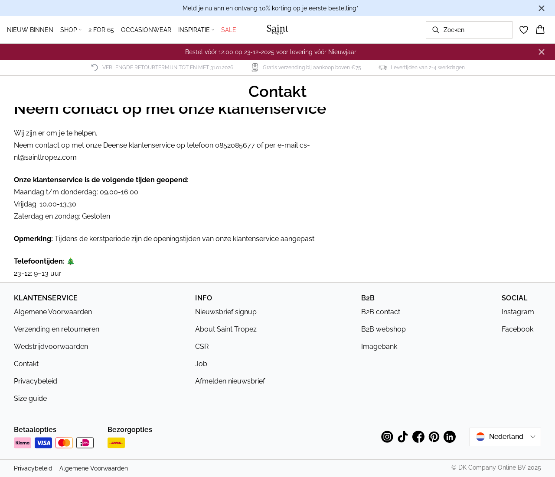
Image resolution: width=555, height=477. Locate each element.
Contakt (26, 364)
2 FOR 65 (101, 29)
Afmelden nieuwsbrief (230, 381)
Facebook (517, 329)
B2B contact (380, 312)
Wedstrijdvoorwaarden (51, 346)
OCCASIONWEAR (146, 29)
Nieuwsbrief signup (226, 312)
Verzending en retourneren (56, 329)
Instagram (518, 312)
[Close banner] (541, 8)
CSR (202, 346)
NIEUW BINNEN (30, 29)
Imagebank (379, 346)
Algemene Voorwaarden (53, 312)
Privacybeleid (35, 381)
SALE (228, 29)
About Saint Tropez (226, 329)
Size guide (30, 398)
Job (201, 364)
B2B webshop (383, 329)
